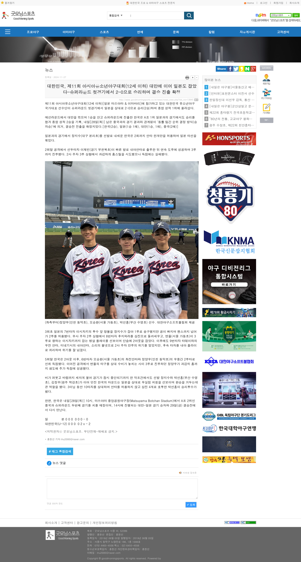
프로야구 (33, 32)
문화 (176, 32)
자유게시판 (247, 32)
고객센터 (283, 32)
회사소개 (294, 3)
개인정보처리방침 (105, 522)
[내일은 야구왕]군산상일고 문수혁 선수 (237, 106)
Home (250, 3)
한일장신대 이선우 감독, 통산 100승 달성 (238, 100)
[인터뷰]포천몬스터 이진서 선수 (231, 93)
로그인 (263, 3)
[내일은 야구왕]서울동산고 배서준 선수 (237, 87)
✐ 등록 (191, 504)
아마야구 (69, 32)
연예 (140, 32)
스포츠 (104, 32)
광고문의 (83, 522)
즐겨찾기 (10, 3)
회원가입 (278, 3)
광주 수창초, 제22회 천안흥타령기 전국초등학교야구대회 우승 (252, 125)
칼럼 (211, 32)
